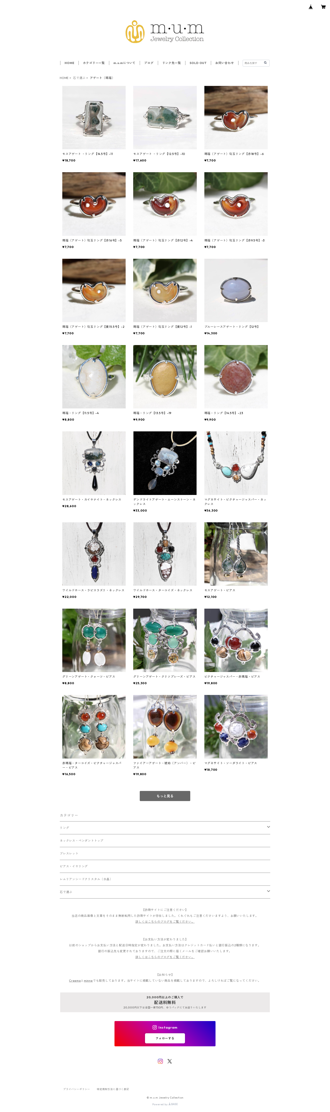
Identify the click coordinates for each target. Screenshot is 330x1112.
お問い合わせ (224, 63)
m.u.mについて (124, 63)
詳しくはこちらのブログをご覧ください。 (164, 922)
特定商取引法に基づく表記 (113, 1089)
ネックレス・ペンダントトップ (81, 841)
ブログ (148, 63)
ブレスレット (69, 853)
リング (64, 828)
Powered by (165, 1104)
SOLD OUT (198, 63)
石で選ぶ (79, 78)
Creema (75, 981)
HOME (69, 63)
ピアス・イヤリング (74, 866)
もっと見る (165, 796)
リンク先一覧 (171, 63)
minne (88, 981)
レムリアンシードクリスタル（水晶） (86, 879)
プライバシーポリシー (76, 1089)
